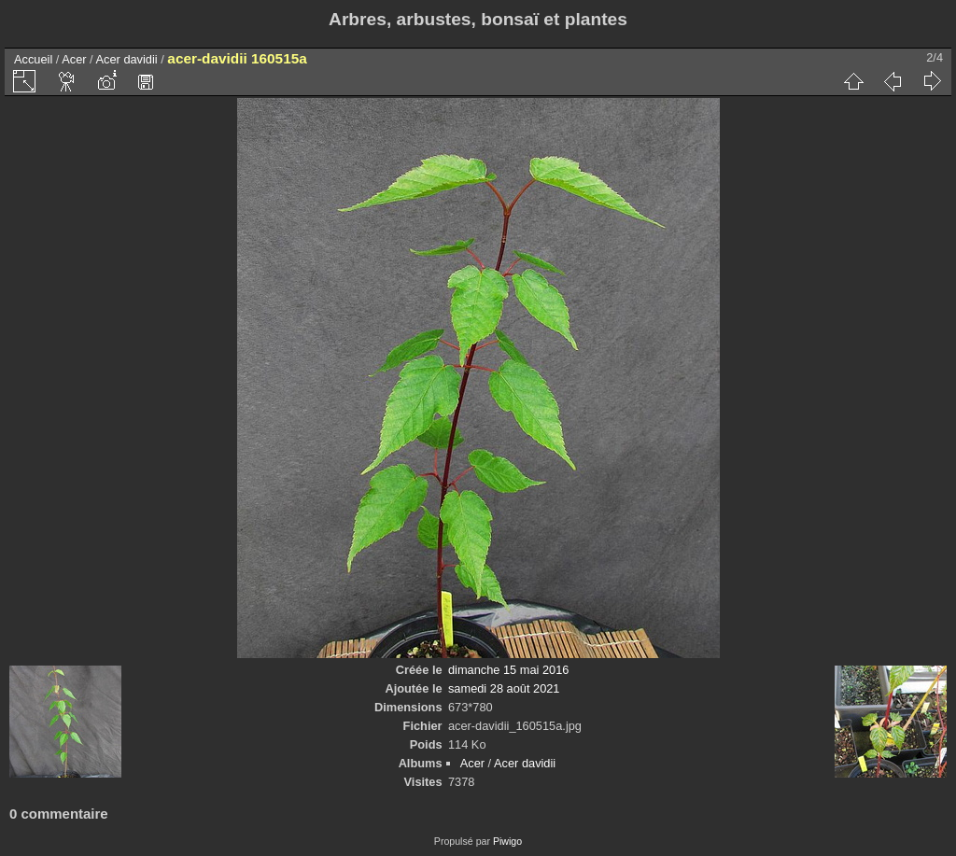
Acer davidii (127, 59)
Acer (74, 59)
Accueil (33, 59)
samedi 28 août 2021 (504, 688)
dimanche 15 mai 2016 (508, 670)
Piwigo (507, 841)
